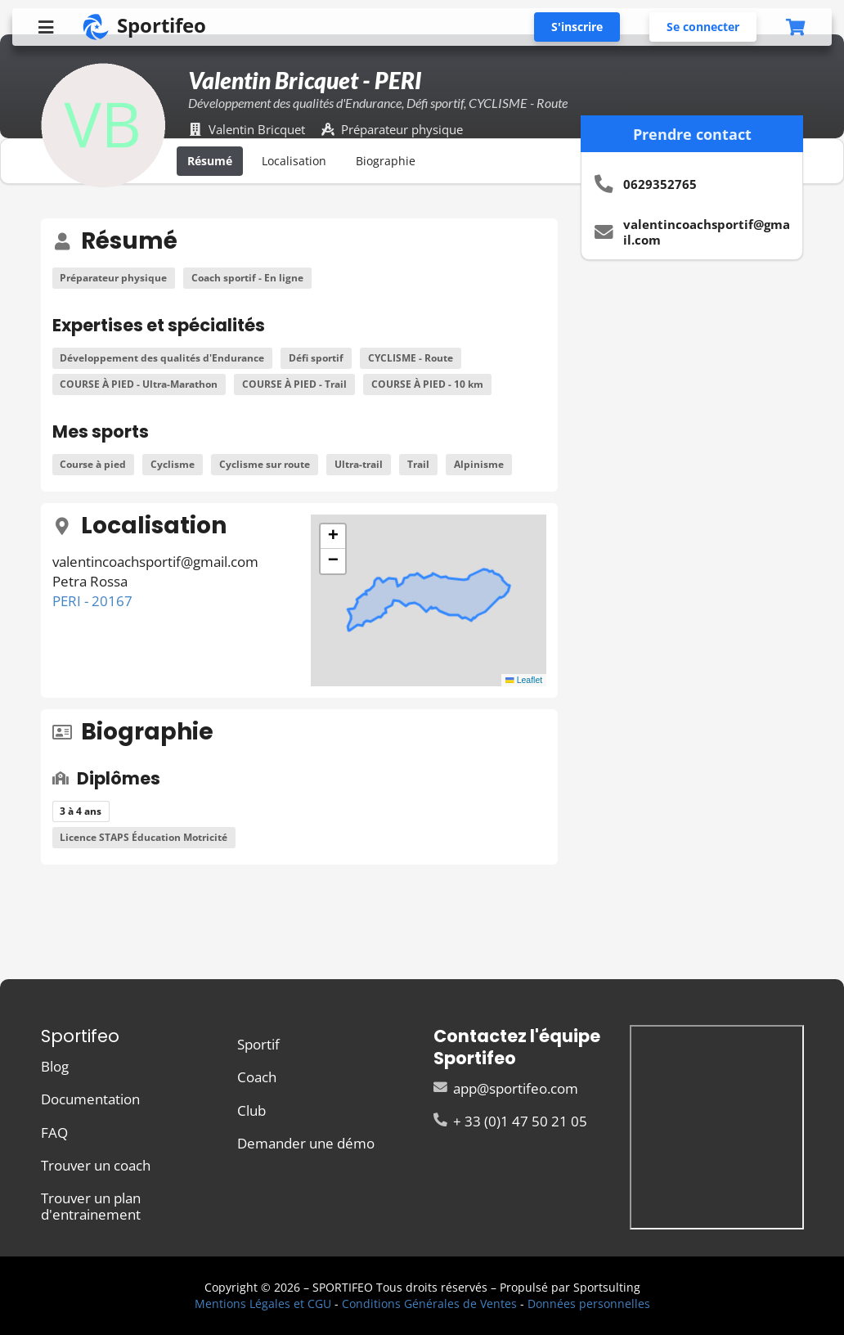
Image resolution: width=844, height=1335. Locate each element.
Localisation (294, 161)
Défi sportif (316, 358)
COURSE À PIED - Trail (294, 384)
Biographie (385, 161)
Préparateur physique (113, 278)
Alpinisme (479, 464)
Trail (418, 464)
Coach (256, 1077)
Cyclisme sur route (264, 464)
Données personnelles (589, 1303)
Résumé (209, 161)
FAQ (54, 1132)
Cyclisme (172, 464)
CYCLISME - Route (410, 358)
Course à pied (93, 464)
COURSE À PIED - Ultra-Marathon (139, 384)
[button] (333, 536)
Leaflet (523, 680)
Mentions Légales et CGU (263, 1303)
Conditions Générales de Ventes (429, 1303)
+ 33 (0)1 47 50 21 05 (510, 1120)
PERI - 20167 (92, 600)
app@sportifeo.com (505, 1089)
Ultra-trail (358, 464)
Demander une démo (306, 1142)
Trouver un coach (95, 1165)
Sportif (258, 1045)
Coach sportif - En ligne (247, 278)
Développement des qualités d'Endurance (162, 358)
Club (251, 1110)
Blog (55, 1067)
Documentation (90, 1099)
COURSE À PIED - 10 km (427, 384)
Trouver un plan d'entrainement (91, 1205)
